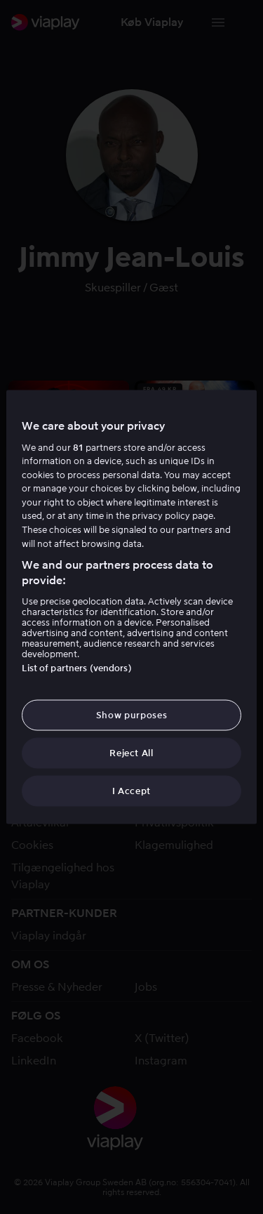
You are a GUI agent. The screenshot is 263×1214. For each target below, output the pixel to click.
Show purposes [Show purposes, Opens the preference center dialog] (131, 714)
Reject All (131, 753)
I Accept (131, 791)
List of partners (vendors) (76, 667)
